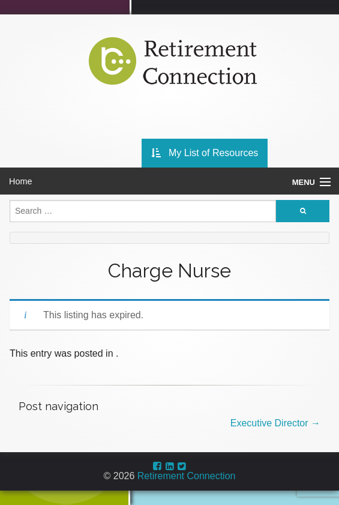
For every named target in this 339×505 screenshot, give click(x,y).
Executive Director (275, 423)
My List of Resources (205, 153)
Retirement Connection (186, 476)
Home (20, 181)
